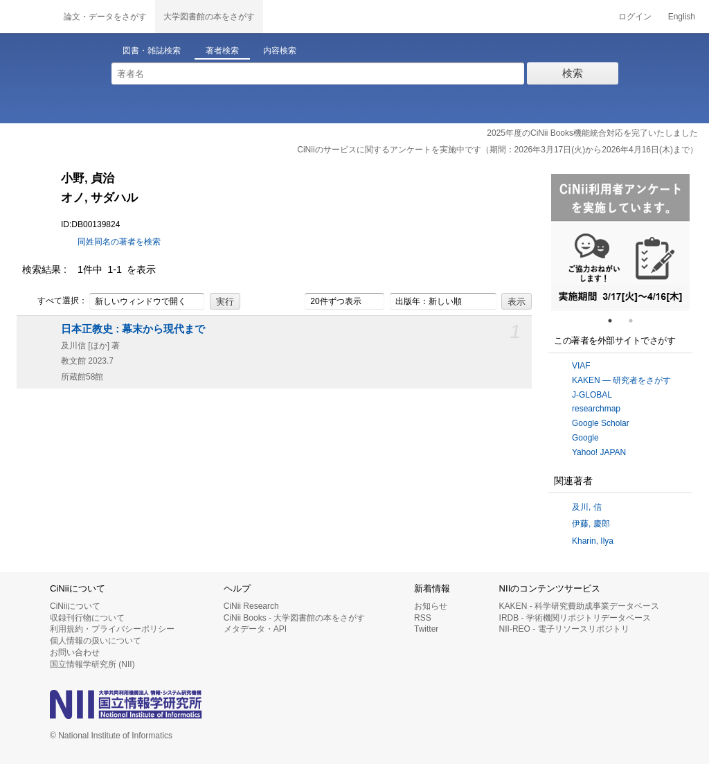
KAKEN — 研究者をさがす (621, 380)
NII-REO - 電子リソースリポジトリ (564, 629)
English (681, 16)
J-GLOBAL (592, 395)
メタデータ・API (255, 629)
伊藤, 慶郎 (591, 523)
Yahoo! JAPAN (599, 452)
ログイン (635, 16)
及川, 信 (587, 507)
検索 (572, 73)
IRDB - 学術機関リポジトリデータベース (575, 618)
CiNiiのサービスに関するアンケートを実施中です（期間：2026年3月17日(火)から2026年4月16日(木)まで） (497, 149)
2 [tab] (636, 321)
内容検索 (279, 50)
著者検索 (222, 50)
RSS (422, 618)
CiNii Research (251, 606)
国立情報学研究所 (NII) (92, 664)
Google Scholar (600, 423)
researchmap (596, 409)
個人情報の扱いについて (95, 641)
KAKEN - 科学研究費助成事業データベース (579, 606)
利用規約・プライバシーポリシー (112, 629)
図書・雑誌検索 (152, 50)
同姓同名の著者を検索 (119, 242)
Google (585, 438)
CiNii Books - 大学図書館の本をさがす (295, 618)
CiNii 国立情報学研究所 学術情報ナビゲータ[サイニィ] (27, 16)
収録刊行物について (87, 618)
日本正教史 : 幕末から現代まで (133, 329)
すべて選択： (54, 301)
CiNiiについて (75, 606)
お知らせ (430, 606)
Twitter (426, 629)
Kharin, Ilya (592, 541)
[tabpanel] (620, 242)
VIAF (581, 366)
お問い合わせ (75, 652)
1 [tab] (615, 321)
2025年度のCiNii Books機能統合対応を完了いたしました (592, 133)
